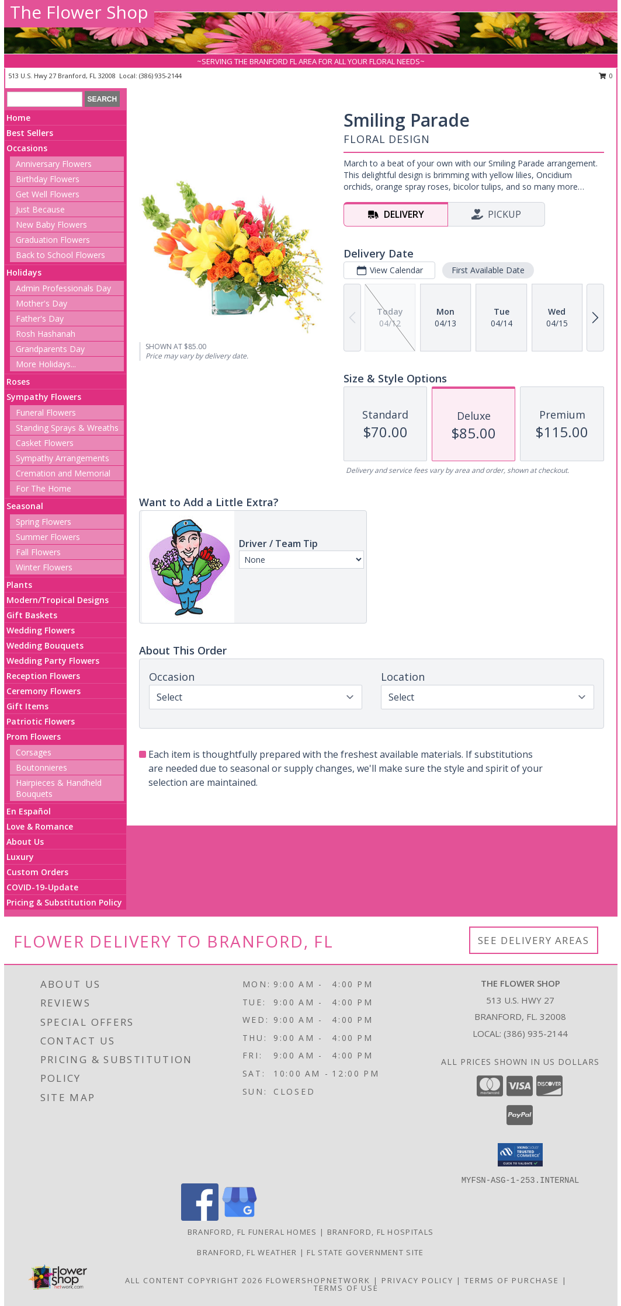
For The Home (43, 488)
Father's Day (40, 318)
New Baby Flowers (51, 224)
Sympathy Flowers (43, 396)
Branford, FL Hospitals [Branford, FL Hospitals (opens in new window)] (380, 1232)
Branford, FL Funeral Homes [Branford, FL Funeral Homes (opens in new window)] (252, 1232)
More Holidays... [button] (46, 364)
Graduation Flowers (53, 239)
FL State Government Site (365, 1252)
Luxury (20, 856)
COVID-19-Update (42, 887)
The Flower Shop (79, 12)
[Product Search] (44, 99)
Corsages (33, 752)
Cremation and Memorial (63, 473)
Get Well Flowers (47, 194)
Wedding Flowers (40, 630)
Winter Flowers (44, 567)
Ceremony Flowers (43, 690)
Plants (19, 584)
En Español (28, 811)
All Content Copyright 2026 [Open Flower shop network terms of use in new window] (194, 1280)
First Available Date (488, 270)
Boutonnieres (41, 767)
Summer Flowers (48, 536)
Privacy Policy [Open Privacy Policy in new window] (417, 1280)
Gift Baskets (31, 615)
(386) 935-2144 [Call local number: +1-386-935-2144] (160, 75)
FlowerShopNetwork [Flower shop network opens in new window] (318, 1280)
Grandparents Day (50, 348)
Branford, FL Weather (247, 1252)
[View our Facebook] (199, 1217)
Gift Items (27, 706)
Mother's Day (41, 303)
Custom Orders (37, 871)
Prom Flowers (33, 736)
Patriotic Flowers (40, 721)
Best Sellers (29, 132)
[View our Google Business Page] (239, 1217)
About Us (25, 841)
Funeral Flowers (46, 412)
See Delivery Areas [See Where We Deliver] (533, 940)
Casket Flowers (45, 442)
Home (18, 117)
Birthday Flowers (47, 178)
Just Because (40, 209)
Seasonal (24, 505)
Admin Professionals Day (63, 288)
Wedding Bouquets (45, 645)
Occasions (26, 148)
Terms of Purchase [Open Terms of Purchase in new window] (511, 1280)
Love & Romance (39, 826)
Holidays (23, 272)
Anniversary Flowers (54, 163)
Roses (18, 381)
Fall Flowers (38, 552)
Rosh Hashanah (45, 333)
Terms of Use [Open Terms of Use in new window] (346, 1288)
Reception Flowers (43, 675)
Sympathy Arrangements (62, 458)
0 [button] (606, 75)
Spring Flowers (43, 521)
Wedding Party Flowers (52, 660)
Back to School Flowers (60, 254)
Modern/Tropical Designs (57, 599)
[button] (520, 1154)
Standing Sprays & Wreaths (67, 427)
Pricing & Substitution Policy (64, 902)
